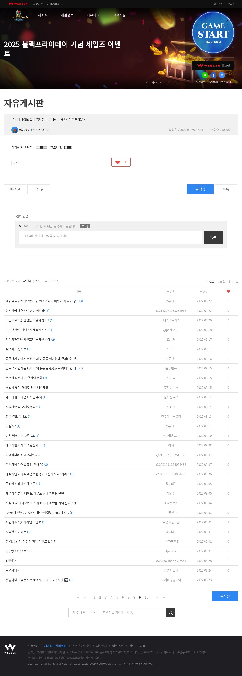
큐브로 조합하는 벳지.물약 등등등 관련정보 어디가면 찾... (44, 368)
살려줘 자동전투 (18, 349)
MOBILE (54, 3)
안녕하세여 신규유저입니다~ (24, 454)
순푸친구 (171, 301)
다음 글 (38, 189)
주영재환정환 (171, 522)
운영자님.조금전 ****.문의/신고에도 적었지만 (39, 580)
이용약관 (33, 646)
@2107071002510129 (171, 454)
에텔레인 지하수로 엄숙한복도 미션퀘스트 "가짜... (40, 474)
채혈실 (171, 493)
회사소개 (101, 646)
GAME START (213, 32)
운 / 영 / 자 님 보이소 (19, 551)
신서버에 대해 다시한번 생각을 (27, 310)
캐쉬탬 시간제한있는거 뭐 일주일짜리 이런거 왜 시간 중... (44, 301)
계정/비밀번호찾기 (220, 81)
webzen (18, 4)
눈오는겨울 (171, 397)
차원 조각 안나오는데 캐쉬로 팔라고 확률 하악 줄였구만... (42, 503)
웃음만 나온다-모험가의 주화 (26, 378)
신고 (15, 163)
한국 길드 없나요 (18, 416)
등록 (213, 237)
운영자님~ (12, 570)
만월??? (13, 426)
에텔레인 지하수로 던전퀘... (25, 445)
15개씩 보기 (13, 281)
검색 (170, 612)
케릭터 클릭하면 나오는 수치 (26, 397)
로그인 (231, 3)
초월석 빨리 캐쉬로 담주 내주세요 (27, 387)
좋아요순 (233, 281)
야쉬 (171, 445)
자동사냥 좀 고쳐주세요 (23, 406)
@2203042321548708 (30, 129)
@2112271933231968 (171, 310)
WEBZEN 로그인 (213, 65)
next (176, 82)
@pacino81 (171, 329)
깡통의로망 (171, 570)
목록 (226, 189)
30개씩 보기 (33, 281)
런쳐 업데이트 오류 (22, 435)
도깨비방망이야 (171, 580)
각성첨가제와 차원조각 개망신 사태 (30, 339)
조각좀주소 (171, 387)
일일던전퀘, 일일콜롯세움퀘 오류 (29, 329)
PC (37, 3)
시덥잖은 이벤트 (18, 531)
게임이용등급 (137, 646)
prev (147, 82)
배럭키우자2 (171, 320)
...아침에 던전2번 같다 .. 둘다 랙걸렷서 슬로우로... (39, 512)
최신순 (210, 281)
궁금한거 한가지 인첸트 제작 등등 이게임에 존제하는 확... (42, 358)
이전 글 (15, 189)
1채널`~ (11, 560)
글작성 (200, 189)
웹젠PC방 (118, 646)
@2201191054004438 (171, 464)
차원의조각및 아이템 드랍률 (26, 522)
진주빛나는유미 (171, 416)
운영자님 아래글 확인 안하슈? (27, 464)
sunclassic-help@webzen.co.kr (64, 657)
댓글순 (221, 281)
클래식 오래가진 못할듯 (23, 483)
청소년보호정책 (81, 646)
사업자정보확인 (94, 657)
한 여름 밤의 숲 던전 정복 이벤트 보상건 (31, 541)
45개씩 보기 (52, 281)
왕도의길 (171, 483)
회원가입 (218, 3)
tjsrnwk (171, 551)
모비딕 (171, 339)
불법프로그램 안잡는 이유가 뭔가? (30, 320)
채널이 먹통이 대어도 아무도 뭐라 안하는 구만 (35, 493)
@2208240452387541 (171, 560)
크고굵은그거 (171, 435)
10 (146, 597)
